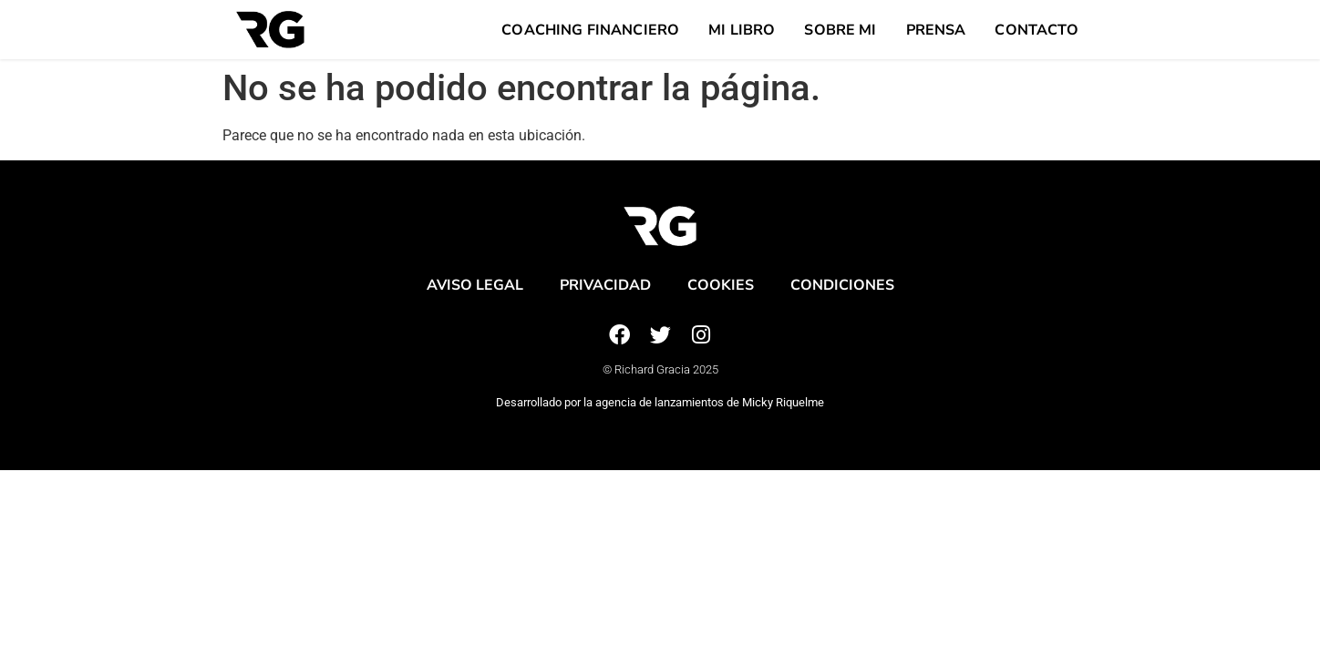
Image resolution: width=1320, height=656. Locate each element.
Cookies (720, 285)
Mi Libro (741, 30)
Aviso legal (475, 285)
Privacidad (605, 285)
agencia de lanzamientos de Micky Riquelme (709, 402)
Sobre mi (840, 30)
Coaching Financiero (590, 30)
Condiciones (842, 285)
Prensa (936, 30)
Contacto (1036, 30)
